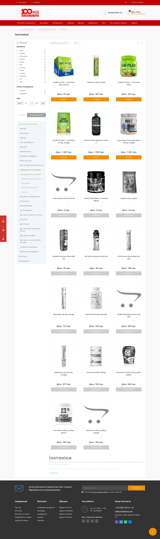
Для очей (23, 219)
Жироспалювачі (26, 206)
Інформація (93, 23)
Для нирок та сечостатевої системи (30, 241)
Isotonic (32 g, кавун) (128, 198)
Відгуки (134, 23)
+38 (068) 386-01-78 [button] (124, 507)
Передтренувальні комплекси (32, 179)
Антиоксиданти (26, 210)
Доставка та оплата (22, 514)
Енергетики (25, 183)
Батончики (24, 133)
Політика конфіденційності (100, 492)
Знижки (40, 517)
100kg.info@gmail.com (124, 511)
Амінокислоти (25, 151)
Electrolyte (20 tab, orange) (63, 314)
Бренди (81, 23)
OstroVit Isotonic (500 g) (96, 372)
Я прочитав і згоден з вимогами (102, 492)
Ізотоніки (25, 192)
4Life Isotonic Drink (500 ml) (64, 198)
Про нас (18, 507)
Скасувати (22, 115)
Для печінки (25, 224)
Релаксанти (24, 201)
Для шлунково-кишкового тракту (30, 229)
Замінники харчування (29, 251)
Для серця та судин (27, 235)
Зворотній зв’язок (21, 520)
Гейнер (23, 138)
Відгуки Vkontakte (66, 511)
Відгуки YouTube (65, 517)
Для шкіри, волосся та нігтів (31, 215)
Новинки (70, 23)
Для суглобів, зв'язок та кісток (31, 165)
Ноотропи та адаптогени (30, 196)
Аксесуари (44, 23)
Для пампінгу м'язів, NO (30, 188)
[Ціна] (27, 103)
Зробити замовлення (138, 14)
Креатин (23, 147)
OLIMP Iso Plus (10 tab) (96, 82)
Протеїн (23, 129)
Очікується (63, 215)
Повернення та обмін (23, 517)
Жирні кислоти (26, 161)
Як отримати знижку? (119, 23)
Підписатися (137, 488)
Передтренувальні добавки (47, 29)
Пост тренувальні (27, 142)
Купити (64, 99)
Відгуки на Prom (65, 507)
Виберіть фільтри (36, 115)
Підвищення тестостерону (30, 170)
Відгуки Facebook (65, 514)
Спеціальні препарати (28, 247)
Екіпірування (58, 23)
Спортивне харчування (26, 23)
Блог (104, 23)
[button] (22, 2)
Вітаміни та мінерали (28, 156)
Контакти (18, 511)
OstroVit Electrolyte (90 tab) (96, 314)
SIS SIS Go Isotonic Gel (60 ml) (96, 256)
